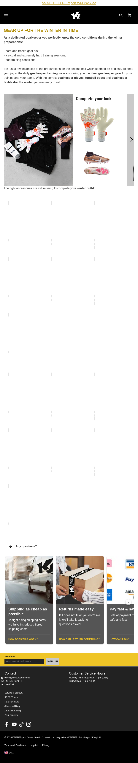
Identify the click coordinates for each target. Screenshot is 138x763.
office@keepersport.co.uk (17, 677)
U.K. (11, 752)
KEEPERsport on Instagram (28, 724)
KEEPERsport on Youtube (14, 724)
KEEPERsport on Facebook (6, 724)
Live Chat (9, 684)
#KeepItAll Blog (12, 706)
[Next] (130, 140)
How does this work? (23, 639)
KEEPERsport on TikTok (21, 724)
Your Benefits (11, 715)
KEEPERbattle (11, 701)
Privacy (46, 745)
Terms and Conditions (15, 745)
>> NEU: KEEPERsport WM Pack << (69, 3)
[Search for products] (121, 15)
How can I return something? (79, 639)
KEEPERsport (11, 697)
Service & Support (13, 692)
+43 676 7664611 (13, 681)
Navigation (5, 15)
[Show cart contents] (130, 15)
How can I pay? (120, 639)
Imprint (34, 745)
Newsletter (9, 656)
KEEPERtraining (12, 710)
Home (75, 15)
